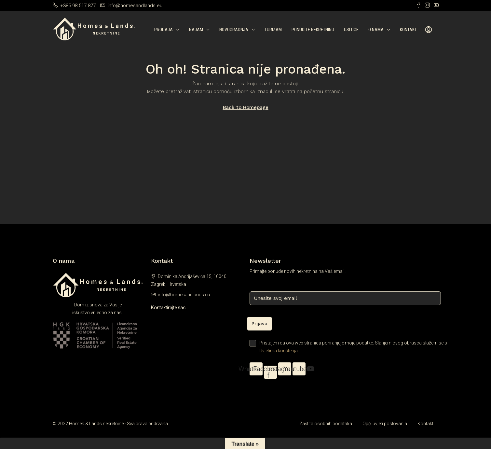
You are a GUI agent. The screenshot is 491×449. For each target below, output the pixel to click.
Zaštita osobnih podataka (325, 423)
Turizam (273, 29)
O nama (376, 29)
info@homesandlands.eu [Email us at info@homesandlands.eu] (184, 294)
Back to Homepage (245, 107)
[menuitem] (428, 30)
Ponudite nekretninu (313, 29)
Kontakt (408, 29)
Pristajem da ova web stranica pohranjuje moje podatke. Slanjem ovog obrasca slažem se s (344, 347)
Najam (196, 29)
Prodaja (163, 29)
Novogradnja (233, 29)
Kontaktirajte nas (168, 307)
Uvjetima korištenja (278, 350)
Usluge (351, 29)
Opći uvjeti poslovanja (384, 423)
